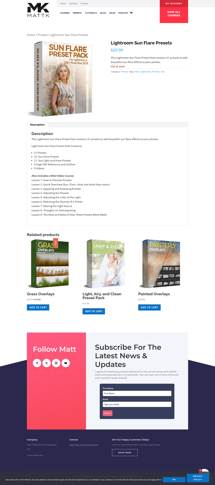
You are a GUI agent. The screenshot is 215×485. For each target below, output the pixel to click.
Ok (174, 480)
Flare (137, 71)
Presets (77, 13)
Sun (163, 71)
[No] (211, 478)
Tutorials (91, 13)
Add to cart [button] (38, 307)
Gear (112, 13)
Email (106, 399)
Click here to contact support (83, 445)
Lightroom (146, 71)
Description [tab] (37, 124)
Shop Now (124, 452)
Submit (107, 413)
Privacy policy (198, 478)
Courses (65, 13)
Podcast (123, 13)
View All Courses (174, 13)
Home (31, 35)
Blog (103, 13)
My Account (174, 3)
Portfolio (73, 3)
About (63, 3)
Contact (84, 3)
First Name (108, 388)
